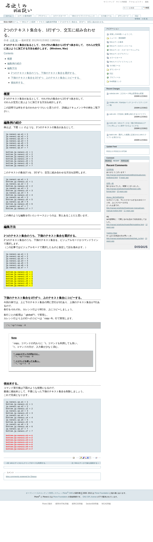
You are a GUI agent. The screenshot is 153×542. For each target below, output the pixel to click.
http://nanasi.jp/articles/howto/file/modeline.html (125, 225)
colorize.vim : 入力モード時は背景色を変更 (126, 95)
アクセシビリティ (136, 2)
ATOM (124, 151)
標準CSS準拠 (77, 535)
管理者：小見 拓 (141, 19)
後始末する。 (18, 82)
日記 (136, 16)
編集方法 (12, 68)
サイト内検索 (121, 2)
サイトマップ (109, 2)
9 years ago (124, 178)
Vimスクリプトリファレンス (83, 16)
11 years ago (129, 211)
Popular (124, 161)
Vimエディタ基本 (29, 22)
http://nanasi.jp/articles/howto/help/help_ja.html (125, 238)
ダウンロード (123, 16)
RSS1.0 (109, 151)
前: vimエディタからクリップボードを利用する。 (26, 495)
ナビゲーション (112, 29)
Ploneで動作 (47, 535)
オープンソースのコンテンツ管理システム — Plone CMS (49, 525)
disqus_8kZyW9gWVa (115, 197)
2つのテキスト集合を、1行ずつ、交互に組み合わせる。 (82, 22)
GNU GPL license (90, 528)
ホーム (8, 16)
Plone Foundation (102, 525)
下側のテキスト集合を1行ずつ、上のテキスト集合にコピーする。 (46, 78)
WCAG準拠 (106, 535)
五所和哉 (110, 170)
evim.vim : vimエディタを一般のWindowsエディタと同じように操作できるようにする (126, 126)
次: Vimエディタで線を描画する (85, 495)
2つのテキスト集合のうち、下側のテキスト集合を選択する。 (44, 73)
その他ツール (106, 16)
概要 (9, 58)
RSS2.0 (117, 151)
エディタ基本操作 (24, 16)
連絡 (147, 2)
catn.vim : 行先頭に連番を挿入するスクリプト (126, 115)
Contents (8, 53)
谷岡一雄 (110, 183)
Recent (116, 161)
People (108, 161)
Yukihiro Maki (111, 233)
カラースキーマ (59, 16)
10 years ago (122, 191)
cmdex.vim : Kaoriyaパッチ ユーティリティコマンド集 (126, 105)
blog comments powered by (21, 508)
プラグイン (42, 16)
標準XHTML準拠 (62, 535)
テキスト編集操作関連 (48, 22)
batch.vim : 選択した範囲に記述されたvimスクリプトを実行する (126, 137)
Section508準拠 (92, 535)
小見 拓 (14, 40)
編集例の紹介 (14, 63)
